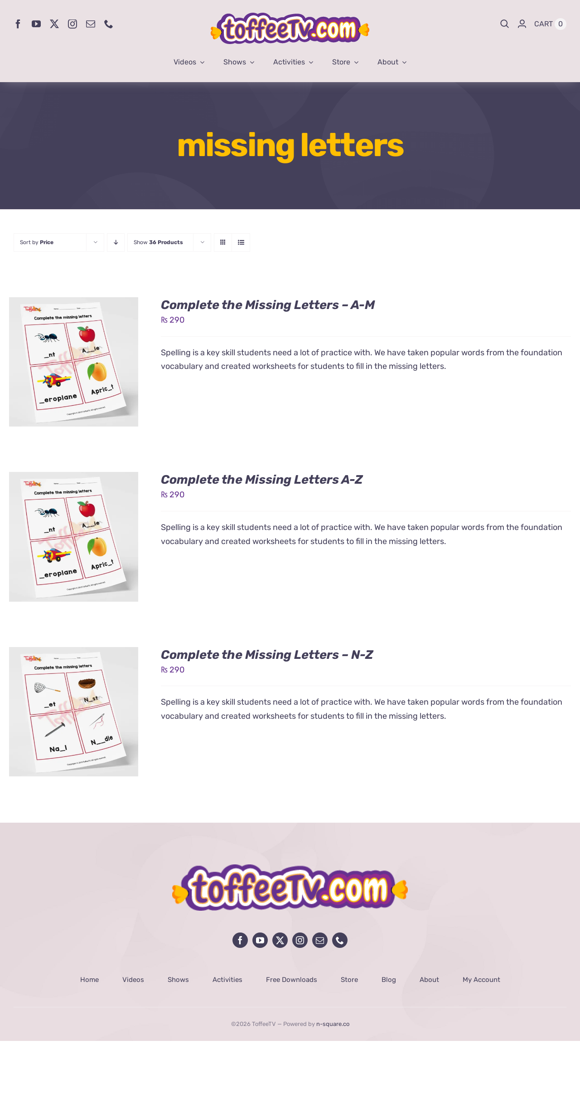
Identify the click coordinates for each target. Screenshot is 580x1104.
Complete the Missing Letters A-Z (262, 479)
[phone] (108, 24)
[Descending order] (116, 242)
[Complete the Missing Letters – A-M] (73, 304)
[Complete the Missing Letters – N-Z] (73, 654)
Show (158, 242)
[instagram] (72, 24)
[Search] (505, 24)
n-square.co (332, 1024)
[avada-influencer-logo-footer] (290, 868)
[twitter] (54, 24)
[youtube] (36, 24)
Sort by (36, 242)
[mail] (90, 24)
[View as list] (241, 242)
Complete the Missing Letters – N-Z (267, 655)
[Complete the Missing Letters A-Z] (73, 479)
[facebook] (18, 24)
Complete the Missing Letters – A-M (268, 305)
